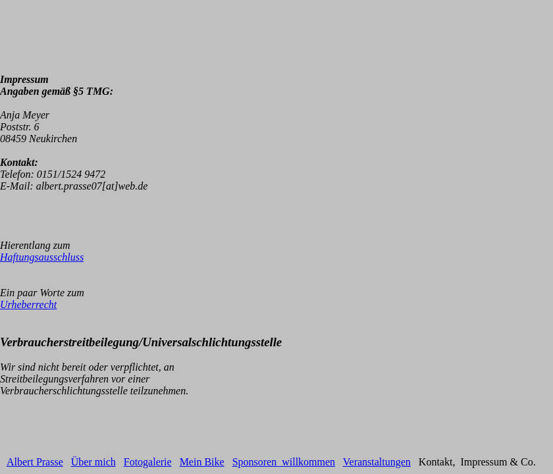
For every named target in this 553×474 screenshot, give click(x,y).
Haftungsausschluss (42, 257)
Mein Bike (202, 461)
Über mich (93, 461)
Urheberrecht (28, 304)
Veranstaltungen (377, 461)
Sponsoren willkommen (283, 461)
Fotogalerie (148, 461)
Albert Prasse (35, 461)
